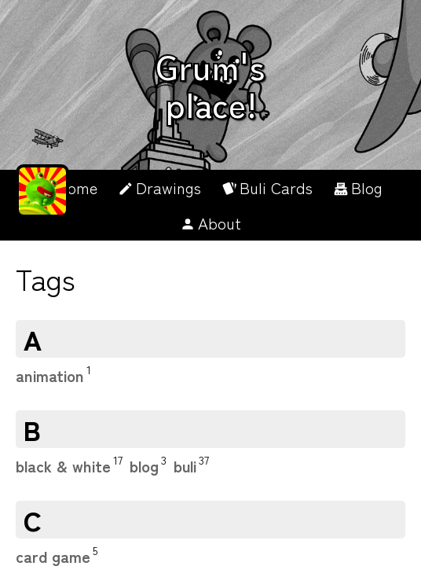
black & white (63, 465)
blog (144, 465)
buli (185, 465)
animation (50, 375)
